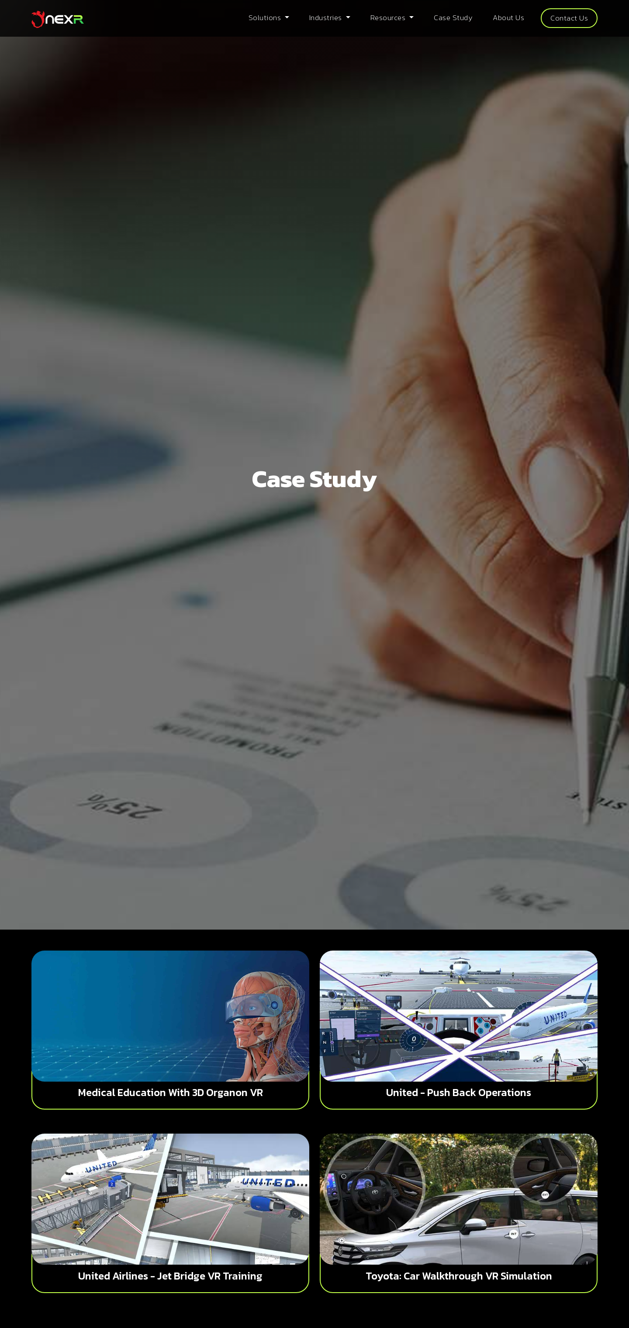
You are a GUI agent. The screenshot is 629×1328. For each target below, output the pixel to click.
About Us (508, 17)
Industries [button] (326, 17)
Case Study (453, 17)
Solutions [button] (266, 17)
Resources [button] (389, 17)
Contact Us (569, 18)
